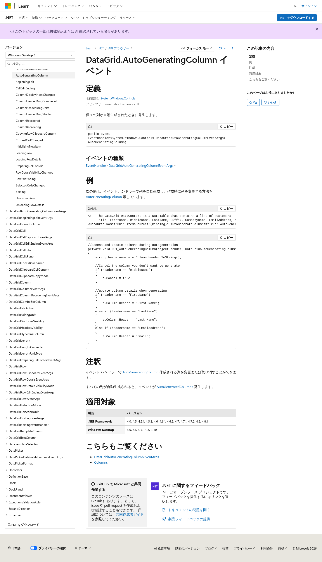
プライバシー (243, 548)
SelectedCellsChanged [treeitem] (30, 185)
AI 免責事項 (162, 548)
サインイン (309, 6)
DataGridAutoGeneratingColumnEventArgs (141, 165)
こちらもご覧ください (264, 79)
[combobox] (40, 55)
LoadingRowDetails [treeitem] (28, 159)
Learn (89, 48)
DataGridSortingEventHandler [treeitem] (28, 425)
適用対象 (255, 73)
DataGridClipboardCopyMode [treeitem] (28, 276)
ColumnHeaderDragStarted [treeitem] (34, 114)
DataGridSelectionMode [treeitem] (25, 405)
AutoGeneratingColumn (104, 196)
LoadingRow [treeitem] (24, 153)
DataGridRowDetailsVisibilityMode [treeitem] (31, 386)
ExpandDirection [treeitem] (20, 508)
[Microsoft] (8, 6)
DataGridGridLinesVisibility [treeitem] (26, 321)
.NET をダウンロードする (297, 18)
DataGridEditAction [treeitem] (22, 308)
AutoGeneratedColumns (175, 386)
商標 (281, 548)
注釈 (252, 68)
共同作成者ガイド (130, 514)
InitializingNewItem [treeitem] (28, 146)
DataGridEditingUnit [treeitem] (22, 315)
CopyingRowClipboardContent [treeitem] (36, 133)
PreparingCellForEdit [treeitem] (29, 166)
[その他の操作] (232, 48)
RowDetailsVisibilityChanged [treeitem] (34, 172)
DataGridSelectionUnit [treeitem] (24, 412)
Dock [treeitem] (12, 483)
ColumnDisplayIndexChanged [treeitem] (35, 94)
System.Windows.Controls (117, 98)
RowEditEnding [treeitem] (26, 179)
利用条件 (267, 548)
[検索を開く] (295, 6)
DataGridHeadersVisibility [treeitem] (26, 327)
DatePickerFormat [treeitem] (21, 463)
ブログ (209, 548)
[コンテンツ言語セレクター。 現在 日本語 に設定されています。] (14, 548)
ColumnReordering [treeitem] (28, 127)
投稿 (225, 548)
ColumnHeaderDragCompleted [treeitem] (36, 101)
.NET (101, 48)
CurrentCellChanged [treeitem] (29, 140)
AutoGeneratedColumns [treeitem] (32, 69)
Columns (101, 462)
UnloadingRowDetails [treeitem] (30, 205)
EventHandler (96, 165)
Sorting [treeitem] (21, 192)
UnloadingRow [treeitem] (25, 198)
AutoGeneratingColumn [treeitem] (32, 75)
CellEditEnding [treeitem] (25, 88)
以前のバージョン (187, 548)
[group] (161, 220)
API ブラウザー (118, 48)
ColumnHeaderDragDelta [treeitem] (32, 108)
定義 (252, 56)
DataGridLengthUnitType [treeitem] (25, 353)
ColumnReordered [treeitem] (28, 120)
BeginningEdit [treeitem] (25, 82)
